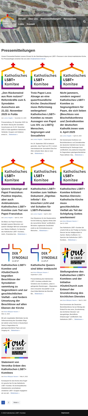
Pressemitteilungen (51, 19)
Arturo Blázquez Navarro (69, 221)
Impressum (65, 413)
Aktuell (22, 19)
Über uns (33, 19)
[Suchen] (84, 21)
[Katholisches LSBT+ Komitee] (8, 21)
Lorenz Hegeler (8, 118)
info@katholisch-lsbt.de (38, 59)
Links (21, 24)
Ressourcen (70, 19)
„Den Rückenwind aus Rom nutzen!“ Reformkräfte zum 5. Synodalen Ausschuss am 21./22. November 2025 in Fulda (13, 103)
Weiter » (16, 402)
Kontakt (31, 24)
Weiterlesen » (13, 134)
